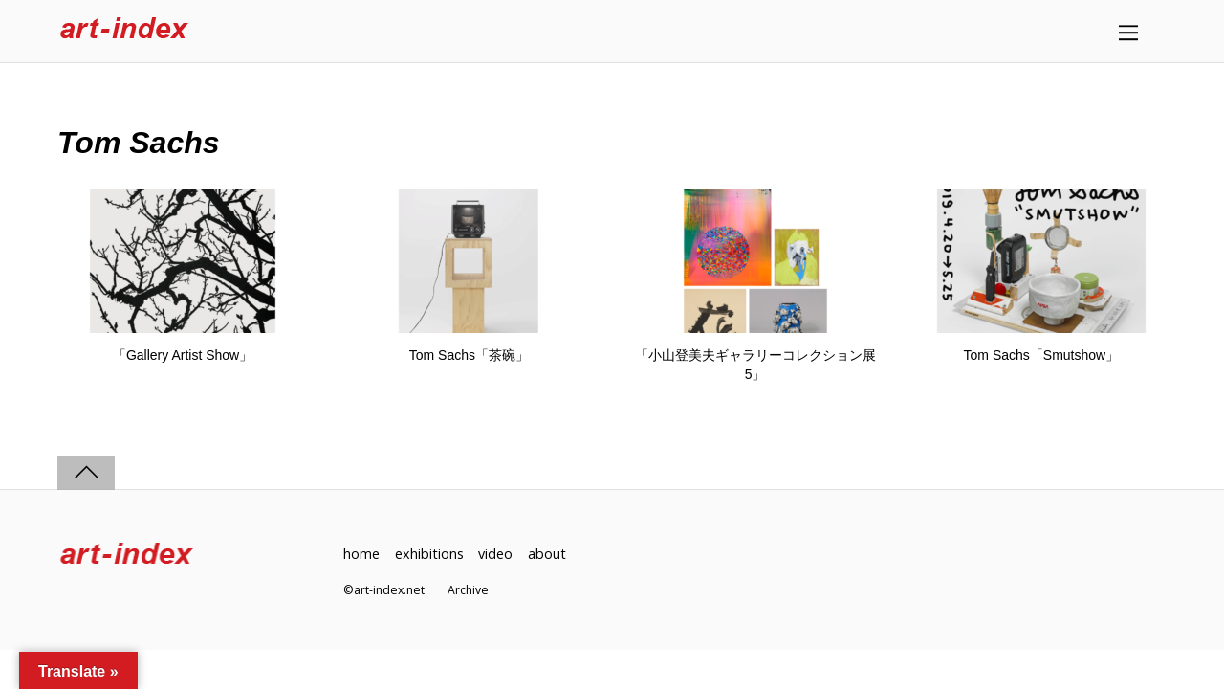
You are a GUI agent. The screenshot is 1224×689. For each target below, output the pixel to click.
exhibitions (429, 554)
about (547, 554)
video (495, 554)
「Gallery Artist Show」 (182, 355)
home (361, 554)
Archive (468, 590)
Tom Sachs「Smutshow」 (1042, 355)
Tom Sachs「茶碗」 (469, 355)
